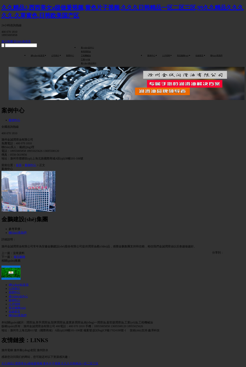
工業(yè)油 (85, 59)
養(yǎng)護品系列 (88, 63)
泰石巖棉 (19, 256)
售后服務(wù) (183, 55)
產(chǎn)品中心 (87, 47)
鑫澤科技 (154, 330)
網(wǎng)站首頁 (37, 55)
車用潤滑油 (86, 51)
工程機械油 (86, 55)
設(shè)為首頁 (22, 41)
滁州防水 (42, 350)
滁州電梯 (7, 350)
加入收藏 (7, 41)
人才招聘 (166, 55)
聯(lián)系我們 (216, 55)
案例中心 (151, 55)
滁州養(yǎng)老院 (25, 350)
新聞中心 (70, 55)
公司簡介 (55, 55)
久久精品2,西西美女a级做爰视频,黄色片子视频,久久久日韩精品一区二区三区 (50, 363)
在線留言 (199, 55)
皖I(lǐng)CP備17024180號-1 (110, 330)
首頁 (19, 165)
